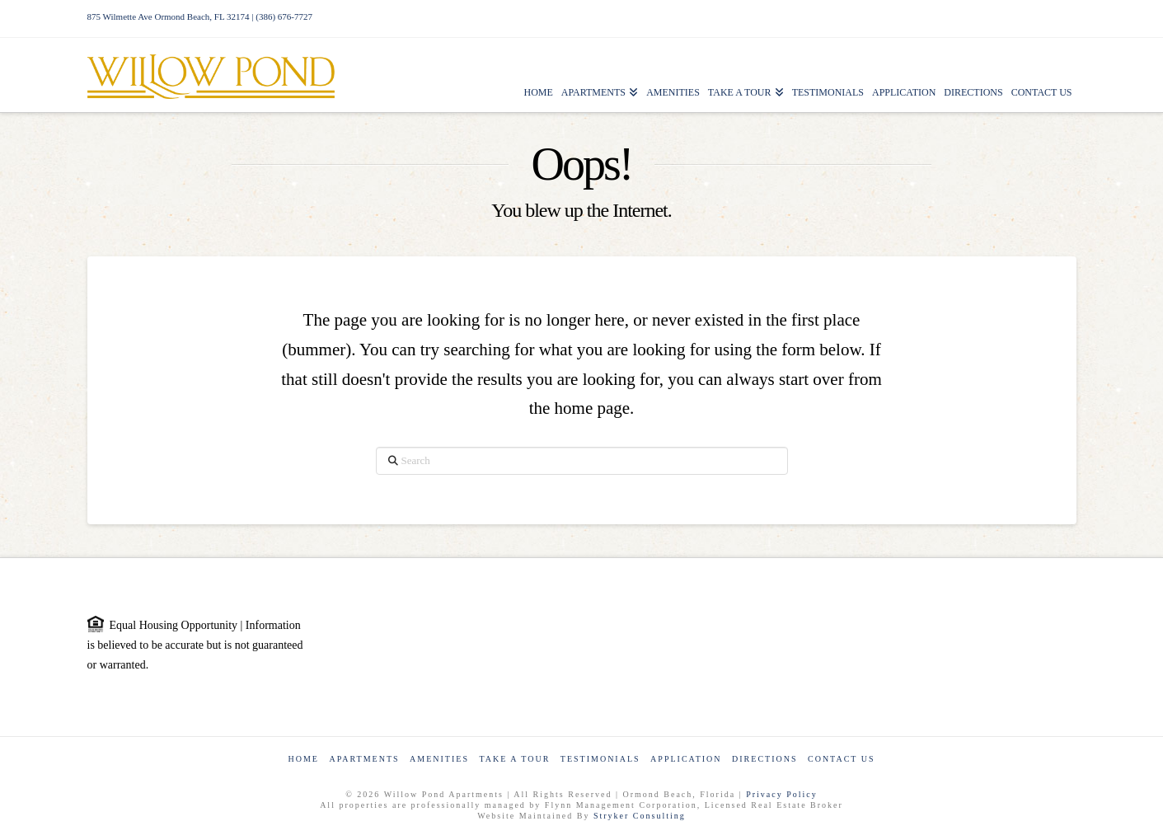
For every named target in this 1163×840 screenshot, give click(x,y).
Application (685, 758)
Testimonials (600, 758)
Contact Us (841, 758)
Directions (764, 758)
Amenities (439, 758)
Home (303, 758)
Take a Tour (514, 758)
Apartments (364, 758)
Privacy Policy (782, 794)
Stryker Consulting (639, 815)
